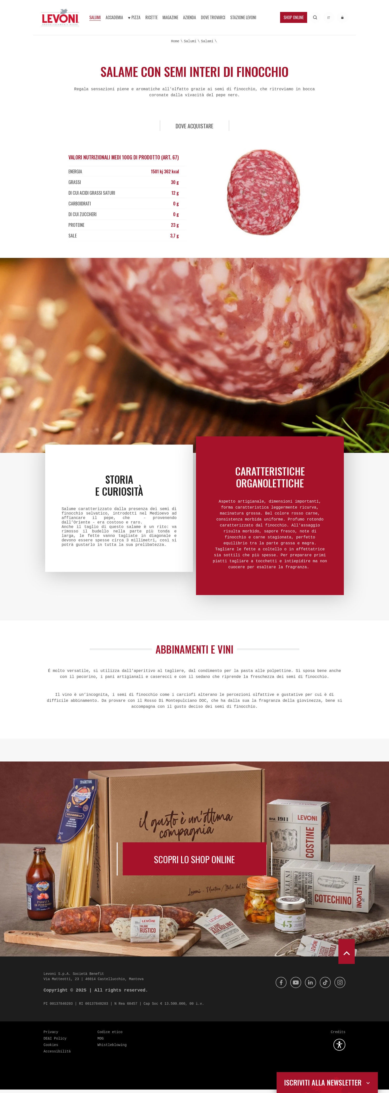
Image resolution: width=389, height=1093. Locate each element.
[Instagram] (339, 986)
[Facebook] (277, 986)
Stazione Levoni (243, 17)
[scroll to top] (346, 955)
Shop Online (294, 17)
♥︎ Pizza (134, 17)
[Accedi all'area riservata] (342, 17)
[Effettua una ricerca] (315, 17)
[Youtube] (292, 986)
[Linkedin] (308, 986)
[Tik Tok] (324, 986)
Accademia (114, 17)
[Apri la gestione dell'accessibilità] (339, 1048)
